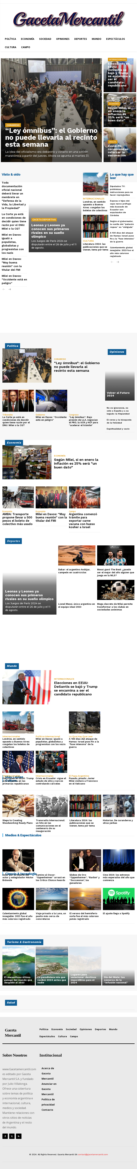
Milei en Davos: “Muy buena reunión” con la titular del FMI (51, 517)
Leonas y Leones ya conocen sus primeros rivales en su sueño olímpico (50, 231)
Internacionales (117, 59)
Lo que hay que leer (81, 737)
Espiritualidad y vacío (118, 429)
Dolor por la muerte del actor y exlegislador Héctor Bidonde (17, 878)
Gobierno (40, 415)
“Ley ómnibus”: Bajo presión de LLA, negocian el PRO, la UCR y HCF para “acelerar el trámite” (83, 421)
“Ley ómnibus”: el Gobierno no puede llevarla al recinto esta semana (51, 137)
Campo (72, 511)
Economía (114, 104)
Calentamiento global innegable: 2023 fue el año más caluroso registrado (17, 916)
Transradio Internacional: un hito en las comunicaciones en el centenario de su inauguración (50, 825)
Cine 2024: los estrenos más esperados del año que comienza (118, 878)
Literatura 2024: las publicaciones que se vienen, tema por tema (95, 247)
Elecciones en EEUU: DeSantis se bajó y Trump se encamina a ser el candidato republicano (119, 74)
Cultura (88, 241)
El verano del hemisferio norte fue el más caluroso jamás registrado (84, 916)
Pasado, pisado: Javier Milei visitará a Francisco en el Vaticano (83, 781)
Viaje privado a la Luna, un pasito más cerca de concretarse (51, 916)
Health (112, 142)
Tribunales (7, 415)
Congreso (13, 125)
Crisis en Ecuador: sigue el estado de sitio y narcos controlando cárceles (51, 781)
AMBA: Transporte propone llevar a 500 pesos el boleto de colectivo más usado (17, 519)
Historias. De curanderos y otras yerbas (118, 821)
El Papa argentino (79, 776)
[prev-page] (4, 289)
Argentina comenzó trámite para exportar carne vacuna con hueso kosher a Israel (83, 520)
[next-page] (9, 289)
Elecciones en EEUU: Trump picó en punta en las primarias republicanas (18, 781)
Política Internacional (48, 737)
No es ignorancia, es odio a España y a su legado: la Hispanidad (118, 411)
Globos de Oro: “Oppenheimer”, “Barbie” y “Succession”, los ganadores (84, 879)
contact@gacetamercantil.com (93, 1154)
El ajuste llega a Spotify (116, 913)
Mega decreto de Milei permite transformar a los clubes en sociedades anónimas (114, 607)
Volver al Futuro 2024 (118, 394)
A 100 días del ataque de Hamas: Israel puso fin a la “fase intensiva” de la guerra (84, 743)
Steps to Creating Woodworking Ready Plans (17, 821)
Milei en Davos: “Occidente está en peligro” (14, 279)
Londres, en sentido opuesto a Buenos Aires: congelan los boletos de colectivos (95, 206)
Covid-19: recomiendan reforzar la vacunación (118, 150)
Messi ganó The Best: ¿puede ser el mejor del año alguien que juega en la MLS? (115, 572)
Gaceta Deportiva (44, 219)
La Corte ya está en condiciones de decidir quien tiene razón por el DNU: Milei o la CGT (14, 221)
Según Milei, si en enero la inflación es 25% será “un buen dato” (119, 114)
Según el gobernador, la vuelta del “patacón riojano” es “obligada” (122, 224)
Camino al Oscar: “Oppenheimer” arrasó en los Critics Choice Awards (50, 878)
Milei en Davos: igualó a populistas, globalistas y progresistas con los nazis (50, 742)
